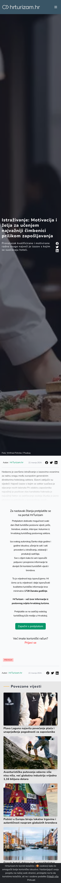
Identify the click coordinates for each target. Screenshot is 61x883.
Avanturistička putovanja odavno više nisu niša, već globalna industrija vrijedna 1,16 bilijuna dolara (30, 775)
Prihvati (31, 880)
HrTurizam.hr (16, 462)
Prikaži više (53, 876)
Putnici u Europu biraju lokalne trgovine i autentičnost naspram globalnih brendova (30, 820)
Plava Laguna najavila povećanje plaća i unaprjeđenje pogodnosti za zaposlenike (29, 730)
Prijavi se (30, 643)
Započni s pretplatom (30, 626)
